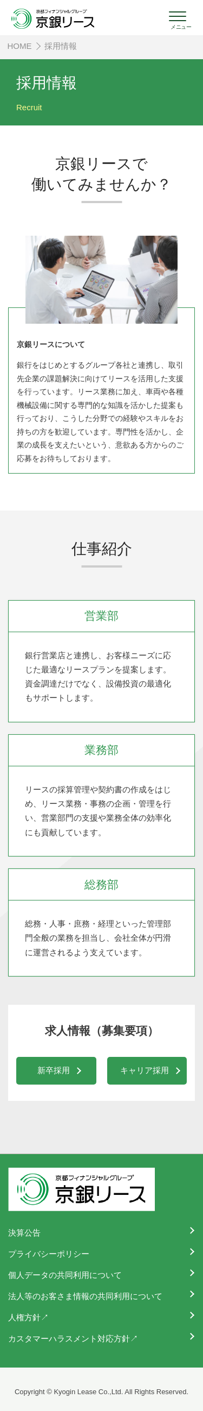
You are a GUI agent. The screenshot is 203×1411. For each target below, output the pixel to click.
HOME (20, 46)
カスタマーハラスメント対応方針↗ (73, 1338)
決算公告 (24, 1232)
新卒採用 (53, 1070)
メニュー (181, 27)
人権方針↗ (28, 1317)
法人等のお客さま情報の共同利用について (85, 1296)
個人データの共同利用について (65, 1275)
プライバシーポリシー (48, 1253)
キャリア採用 (144, 1070)
